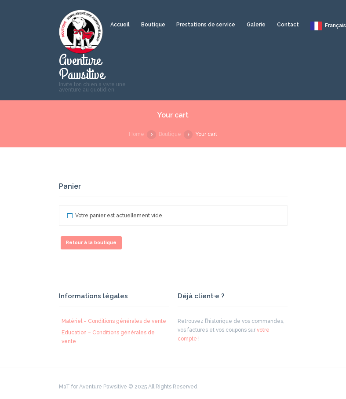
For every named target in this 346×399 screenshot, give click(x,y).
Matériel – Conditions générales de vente (114, 321)
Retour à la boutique (91, 242)
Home (136, 134)
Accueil (120, 25)
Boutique (153, 25)
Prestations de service (205, 25)
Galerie (256, 25)
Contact (288, 25)
